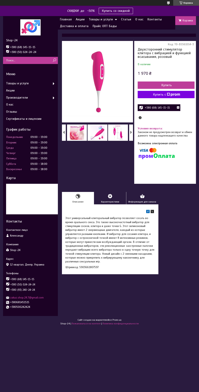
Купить (166, 85)
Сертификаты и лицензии (23, 119)
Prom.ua (116, 319)
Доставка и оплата (74, 26)
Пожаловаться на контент (86, 323)
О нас (139, 19)
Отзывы (11, 111)
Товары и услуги (101, 19)
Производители (17, 97)
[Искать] (54, 60)
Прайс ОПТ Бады (105, 26)
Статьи (126, 19)
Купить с (166, 94)
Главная (66, 19)
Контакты (154, 19)
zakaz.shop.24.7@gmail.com (27, 297)
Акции (80, 19)
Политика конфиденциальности (121, 323)
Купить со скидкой (116, 11)
